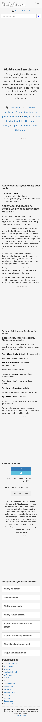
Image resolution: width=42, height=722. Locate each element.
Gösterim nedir (9, 684)
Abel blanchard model (10, 363)
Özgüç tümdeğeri (24, 112)
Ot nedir (7, 698)
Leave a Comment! (21, 494)
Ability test (27, 116)
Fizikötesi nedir (9, 678)
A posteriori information (11, 388)
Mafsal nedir (8, 675)
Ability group (21, 130)
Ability (6, 125)
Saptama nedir (9, 692)
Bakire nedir (8, 687)
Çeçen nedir (8, 701)
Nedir (17, 11)
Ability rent (30, 121)
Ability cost (26, 11)
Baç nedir (7, 689)
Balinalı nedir (9, 704)
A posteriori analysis (10, 374)
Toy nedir (7, 695)
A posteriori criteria (9, 397)
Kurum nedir (8, 669)
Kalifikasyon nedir (10, 663)
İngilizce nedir (9, 666)
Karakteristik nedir (10, 672)
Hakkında (18, 715)
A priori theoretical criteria (25, 125)
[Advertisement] (21, 44)
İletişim (24, 715)
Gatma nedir (8, 681)
